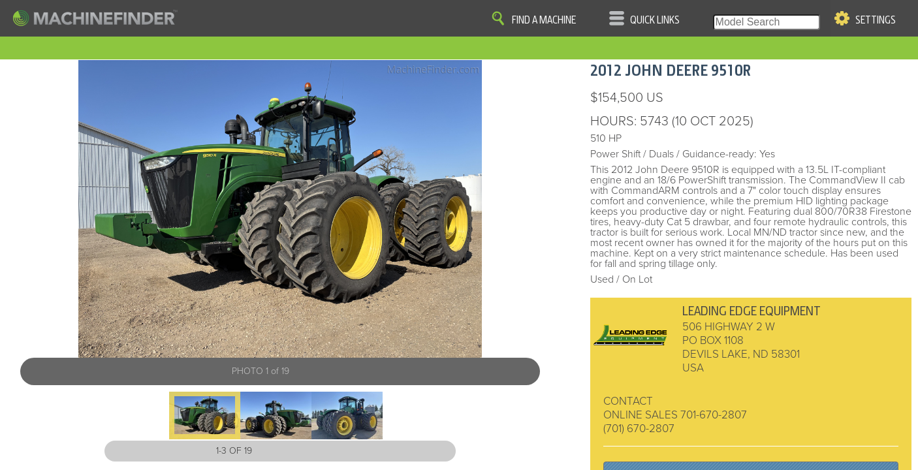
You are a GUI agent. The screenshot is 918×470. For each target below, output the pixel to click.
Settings (875, 20)
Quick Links (655, 20)
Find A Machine (544, 20)
